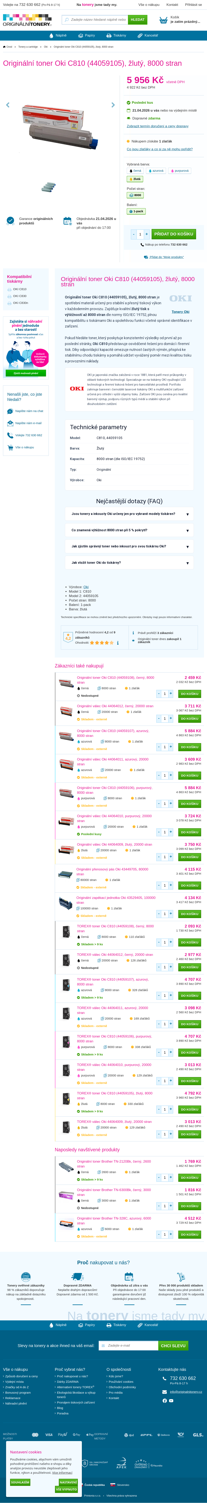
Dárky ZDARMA (68, 1382)
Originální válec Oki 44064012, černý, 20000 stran (115, 706)
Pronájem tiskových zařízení (76, 1402)
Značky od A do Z (17, 1387)
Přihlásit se (193, 5)
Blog (60, 1408)
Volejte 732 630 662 (24, 435)
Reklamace (12, 1398)
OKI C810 (19, 289)
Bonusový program (18, 1392)
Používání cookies (121, 1382)
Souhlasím (20, 1482)
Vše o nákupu (148, 5)
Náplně (54, 35)
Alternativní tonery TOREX (76, 1387)
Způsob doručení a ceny (21, 1376)
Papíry (85, 35)
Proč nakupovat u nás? (72, 1376)
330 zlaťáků (136, 1104)
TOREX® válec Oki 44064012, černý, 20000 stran (115, 955)
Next (112, 109)
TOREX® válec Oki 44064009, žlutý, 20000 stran (114, 1122)
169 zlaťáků (142, 1018)
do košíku (189, 694)
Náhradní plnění (16, 1403)
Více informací (62, 1473)
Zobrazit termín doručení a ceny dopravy (157, 126)
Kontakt (172, 5)
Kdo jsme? (116, 1376)
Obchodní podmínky (122, 1387)
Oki (46, 47)
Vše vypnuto (66, 1489)
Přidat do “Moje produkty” (164, 257)
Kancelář (152, 35)
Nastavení (68, 1482)
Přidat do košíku (173, 234)
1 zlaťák (134, 688)
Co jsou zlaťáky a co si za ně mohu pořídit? (160, 149)
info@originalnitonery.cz (186, 1392)
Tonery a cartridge (28, 47)
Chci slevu (173, 1346)
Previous (8, 109)
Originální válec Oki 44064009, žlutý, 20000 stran (114, 845)
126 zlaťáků (138, 960)
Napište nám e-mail (24, 423)
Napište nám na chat (25, 411)
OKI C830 (19, 296)
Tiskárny (117, 35)
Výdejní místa (14, 1382)
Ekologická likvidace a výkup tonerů (76, 1395)
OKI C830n (20, 303)
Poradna (63, 1413)
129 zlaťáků (144, 1075)
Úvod (9, 47)
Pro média (116, 1392)
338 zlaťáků (143, 1047)
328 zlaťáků (140, 990)
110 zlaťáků (137, 937)
